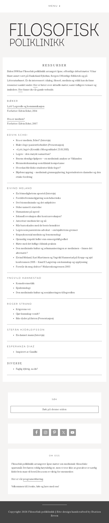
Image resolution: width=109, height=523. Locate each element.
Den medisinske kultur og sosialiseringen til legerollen (45, 292)
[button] (54, 5)
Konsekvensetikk (25, 283)
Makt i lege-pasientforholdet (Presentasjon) (40, 144)
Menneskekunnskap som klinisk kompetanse (40, 163)
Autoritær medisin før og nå (31, 220)
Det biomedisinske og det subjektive (36, 202)
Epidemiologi (23, 287)
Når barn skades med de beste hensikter (38, 225)
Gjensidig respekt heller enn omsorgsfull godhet (42, 239)
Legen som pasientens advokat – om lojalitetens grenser (47, 230)
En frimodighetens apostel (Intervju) (36, 193)
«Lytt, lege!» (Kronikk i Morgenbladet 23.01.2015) (42, 149)
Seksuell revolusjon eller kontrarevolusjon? (39, 216)
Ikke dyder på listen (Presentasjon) (35, 318)
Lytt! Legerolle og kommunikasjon (25, 106)
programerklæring (33, 479)
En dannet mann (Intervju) (30, 335)
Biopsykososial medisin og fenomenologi (38, 234)
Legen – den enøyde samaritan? (33, 154)
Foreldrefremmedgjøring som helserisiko (38, 198)
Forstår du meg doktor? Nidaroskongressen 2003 (43, 266)
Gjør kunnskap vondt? (28, 313)
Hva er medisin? (16, 119)
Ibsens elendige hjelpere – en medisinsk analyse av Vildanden (49, 158)
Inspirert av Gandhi (26, 351)
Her (35, 85)
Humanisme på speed (27, 211)
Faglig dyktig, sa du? (27, 368)
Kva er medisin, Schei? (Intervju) (33, 140)
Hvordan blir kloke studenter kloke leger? (38, 167)
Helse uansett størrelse (29, 207)
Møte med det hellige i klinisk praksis (36, 243)
